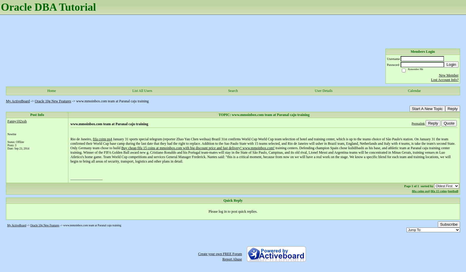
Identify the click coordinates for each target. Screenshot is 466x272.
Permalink (418, 123)
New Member (449, 75)
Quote (449, 123)
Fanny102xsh (17, 121)
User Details (324, 91)
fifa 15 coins (439, 191)
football (453, 191)
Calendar (414, 91)
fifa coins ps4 (102, 139)
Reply (453, 108)
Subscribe (449, 224)
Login (451, 64)
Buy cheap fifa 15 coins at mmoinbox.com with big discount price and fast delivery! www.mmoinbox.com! (197, 148)
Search (233, 91)
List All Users (142, 91)
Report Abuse (232, 259)
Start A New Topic (427, 108)
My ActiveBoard (18, 101)
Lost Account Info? (445, 80)
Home (51, 91)
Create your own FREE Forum (220, 254)
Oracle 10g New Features (53, 101)
